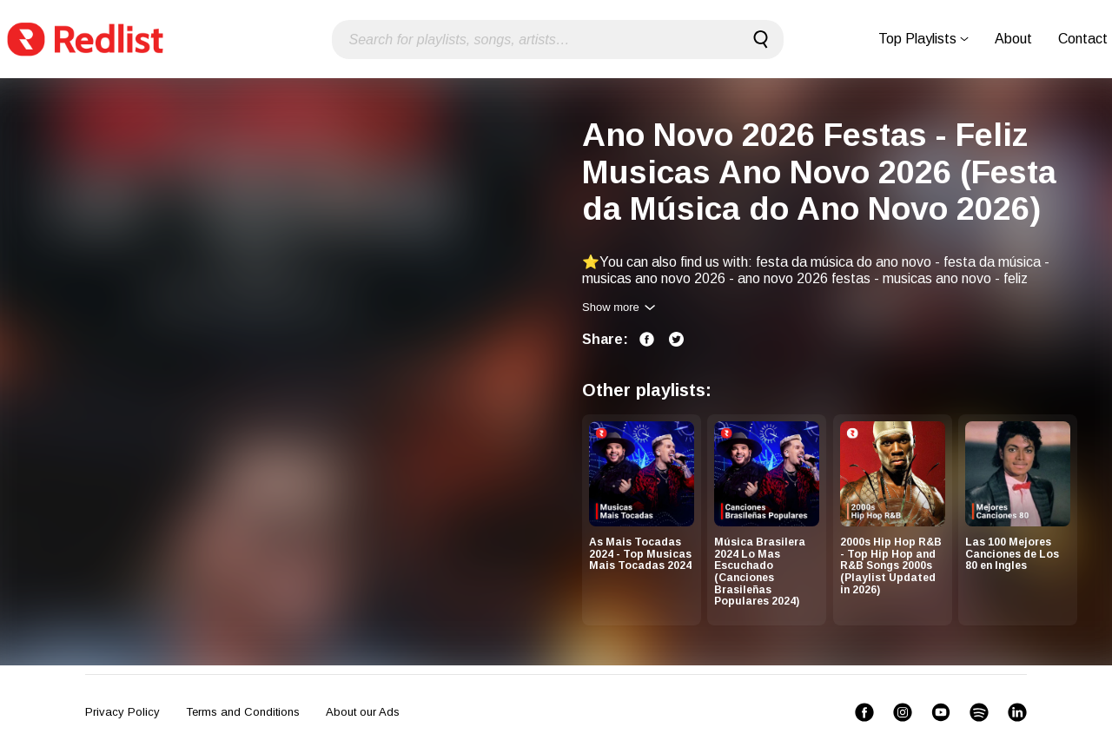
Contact (1083, 38)
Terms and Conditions (243, 711)
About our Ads (363, 711)
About (1013, 38)
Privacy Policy (122, 711)
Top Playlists (923, 38)
